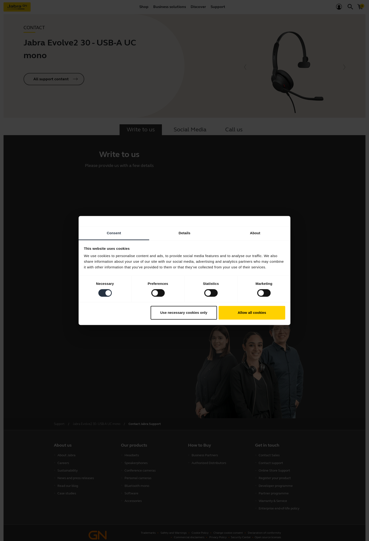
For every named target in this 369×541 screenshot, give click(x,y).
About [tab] (255, 233)
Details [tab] (184, 233)
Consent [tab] (114, 233)
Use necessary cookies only (183, 313)
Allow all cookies (252, 313)
